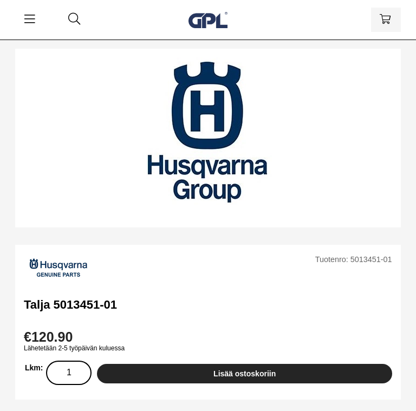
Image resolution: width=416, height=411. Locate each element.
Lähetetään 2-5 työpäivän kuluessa (74, 348)
